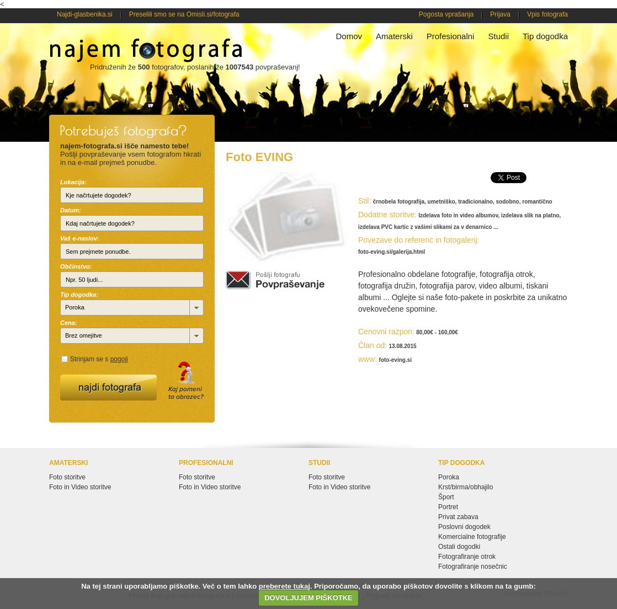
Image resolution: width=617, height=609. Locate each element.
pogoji (119, 359)
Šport (446, 497)
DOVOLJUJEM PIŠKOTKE (308, 598)
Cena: (68, 322)
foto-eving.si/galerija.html (391, 252)
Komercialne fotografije (472, 537)
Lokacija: (73, 182)
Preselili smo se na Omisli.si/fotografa (184, 14)
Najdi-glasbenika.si (85, 14)
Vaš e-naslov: (79, 238)
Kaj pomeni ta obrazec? (186, 380)
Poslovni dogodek (464, 527)
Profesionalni (451, 36)
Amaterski (394, 36)
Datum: (70, 210)
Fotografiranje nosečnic (472, 566)
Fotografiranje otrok (467, 556)
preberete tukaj (284, 586)
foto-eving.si (395, 360)
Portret (448, 507)
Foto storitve (67, 477)
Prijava (500, 14)
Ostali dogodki (459, 547)
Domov (349, 36)
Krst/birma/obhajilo (465, 487)
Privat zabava (458, 517)
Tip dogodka (545, 36)
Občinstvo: (76, 266)
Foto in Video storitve (80, 487)
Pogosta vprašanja (446, 14)
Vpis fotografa (547, 14)
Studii (498, 36)
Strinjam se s (99, 359)
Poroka (448, 477)
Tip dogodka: (79, 294)
